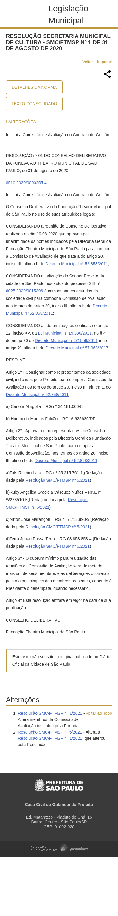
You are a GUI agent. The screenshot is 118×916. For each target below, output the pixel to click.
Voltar (87, 61)
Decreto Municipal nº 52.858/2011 (76, 263)
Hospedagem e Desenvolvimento (59, 847)
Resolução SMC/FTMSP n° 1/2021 (50, 713)
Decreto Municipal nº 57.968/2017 (77, 348)
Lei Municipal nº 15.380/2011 (64, 333)
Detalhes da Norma (34, 87)
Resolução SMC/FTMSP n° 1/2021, (50, 738)
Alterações (22, 121)
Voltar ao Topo (99, 713)
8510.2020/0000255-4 (26, 182)
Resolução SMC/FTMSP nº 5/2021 (57, 480)
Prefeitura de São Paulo (59, 782)
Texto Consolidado (34, 103)
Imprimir (104, 61)
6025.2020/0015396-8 (26, 291)
